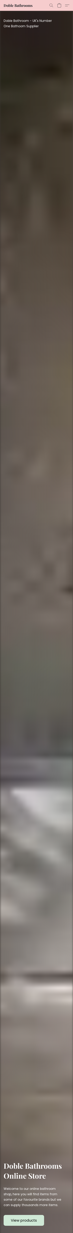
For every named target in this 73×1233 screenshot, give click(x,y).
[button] (18, 5)
